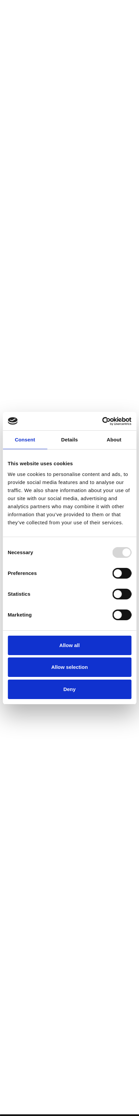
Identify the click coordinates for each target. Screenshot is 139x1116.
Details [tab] (69, 439)
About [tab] (114, 439)
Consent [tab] (25, 439)
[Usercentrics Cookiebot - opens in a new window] (102, 421)
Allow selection (69, 667)
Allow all (69, 645)
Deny (69, 689)
